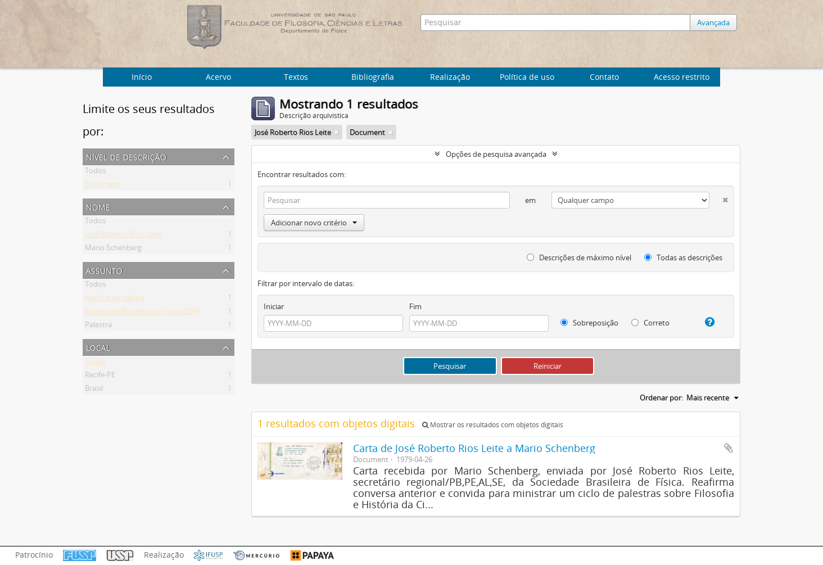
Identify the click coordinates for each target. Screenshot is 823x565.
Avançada (713, 22)
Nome (98, 206)
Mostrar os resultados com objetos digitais (492, 425)
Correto (650, 323)
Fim (415, 306)
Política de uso (527, 76)
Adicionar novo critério (314, 223)
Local (98, 346)
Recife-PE (100, 377)
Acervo (218, 76)
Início (142, 76)
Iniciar (274, 306)
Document (102, 186)
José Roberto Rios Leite (123, 236)
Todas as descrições (683, 257)
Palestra (98, 327)
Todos (95, 173)
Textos (296, 76)
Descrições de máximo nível (579, 257)
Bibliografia (372, 76)
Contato (604, 76)
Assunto (104, 269)
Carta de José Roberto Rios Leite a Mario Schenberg (474, 448)
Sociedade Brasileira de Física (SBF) (142, 313)
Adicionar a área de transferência (728, 448)
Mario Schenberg (113, 250)
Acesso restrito (681, 76)
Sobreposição (589, 323)
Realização (450, 76)
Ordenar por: (661, 397)
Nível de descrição (126, 156)
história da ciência (114, 300)
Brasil (94, 390)
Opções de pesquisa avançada (496, 154)
